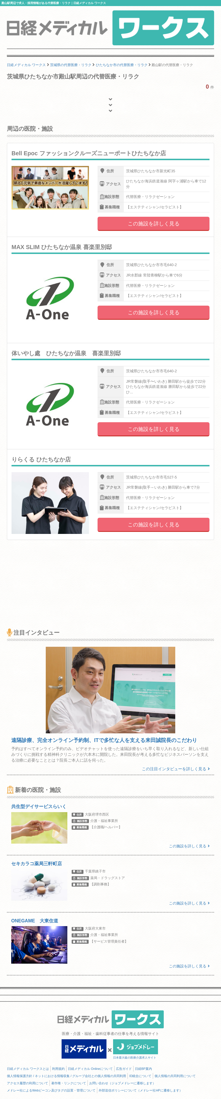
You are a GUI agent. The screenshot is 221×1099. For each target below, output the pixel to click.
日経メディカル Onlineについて (90, 1068)
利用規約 (58, 1068)
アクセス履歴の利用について (27, 1083)
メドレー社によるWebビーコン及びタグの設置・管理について (51, 1090)
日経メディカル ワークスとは (28, 1068)
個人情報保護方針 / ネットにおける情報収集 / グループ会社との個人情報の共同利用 (66, 1076)
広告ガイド (124, 1068)
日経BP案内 (143, 1068)
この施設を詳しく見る (154, 224)
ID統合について (140, 1076)
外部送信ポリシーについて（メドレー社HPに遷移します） (140, 1090)
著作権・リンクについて (68, 1083)
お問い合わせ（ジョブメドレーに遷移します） (122, 1083)
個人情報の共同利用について (175, 1076)
